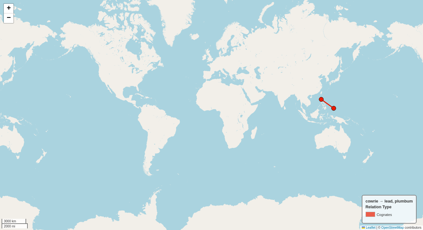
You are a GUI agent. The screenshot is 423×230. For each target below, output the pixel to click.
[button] (8, 8)
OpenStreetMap (392, 227)
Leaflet (368, 227)
